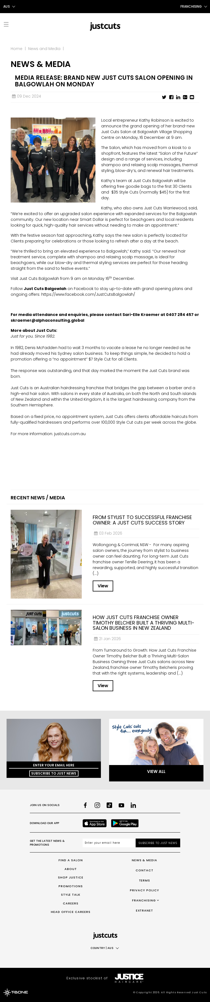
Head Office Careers (71, 912)
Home (16, 48)
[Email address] (109, 843)
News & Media (145, 860)
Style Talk (71, 894)
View (103, 586)
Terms (144, 880)
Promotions (71, 886)
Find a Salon (71, 860)
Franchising (144, 900)
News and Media (44, 48)
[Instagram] (97, 805)
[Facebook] (85, 805)
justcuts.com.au (70, 433)
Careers (70, 903)
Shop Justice (70, 877)
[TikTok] (109, 805)
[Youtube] (121, 805)
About (71, 869)
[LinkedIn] (133, 805)
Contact (144, 870)
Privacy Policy (144, 890)
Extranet (144, 910)
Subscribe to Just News (53, 773)
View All (156, 771)
